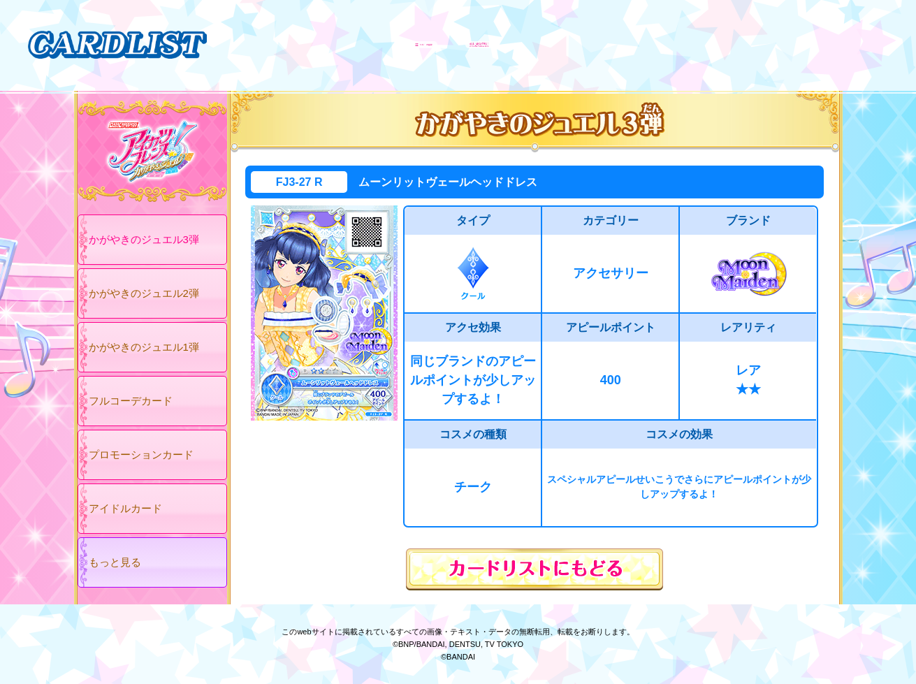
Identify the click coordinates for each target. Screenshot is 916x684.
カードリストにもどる (534, 569)
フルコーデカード (131, 401)
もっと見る (115, 562)
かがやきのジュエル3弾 (144, 239)
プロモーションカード (141, 454)
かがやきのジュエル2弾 (144, 293)
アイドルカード (125, 508)
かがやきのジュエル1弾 (144, 347)
